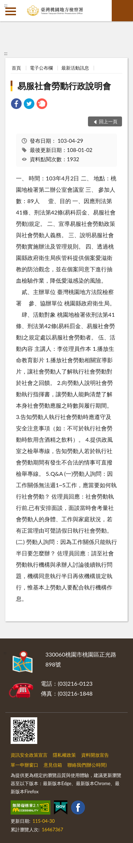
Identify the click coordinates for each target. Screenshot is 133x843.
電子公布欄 (41, 68)
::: (5, 5)
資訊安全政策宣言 (29, 755)
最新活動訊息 (75, 68)
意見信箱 (53, 765)
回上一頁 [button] (108, 121)
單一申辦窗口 (24, 765)
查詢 (122, 10)
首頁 (16, 68)
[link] (16, 104)
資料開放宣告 (95, 755)
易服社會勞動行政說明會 (64, 86)
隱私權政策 (64, 755)
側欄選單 (10, 11)
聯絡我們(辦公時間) (87, 765)
